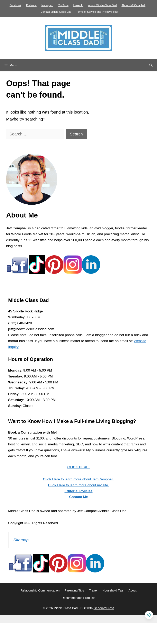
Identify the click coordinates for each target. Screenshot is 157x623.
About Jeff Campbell (133, 5)
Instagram (47, 5)
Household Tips (112, 590)
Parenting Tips (74, 590)
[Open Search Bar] (151, 65)
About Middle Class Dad (102, 5)
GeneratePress (104, 608)
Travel (93, 590)
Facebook (15, 5)
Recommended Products (78, 597)
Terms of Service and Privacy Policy (97, 11)
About (132, 590)
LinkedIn (78, 5)
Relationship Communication (39, 590)
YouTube (63, 5)
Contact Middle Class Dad (56, 11)
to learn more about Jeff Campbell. (78, 479)
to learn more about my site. (78, 485)
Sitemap (21, 540)
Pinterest (31, 5)
